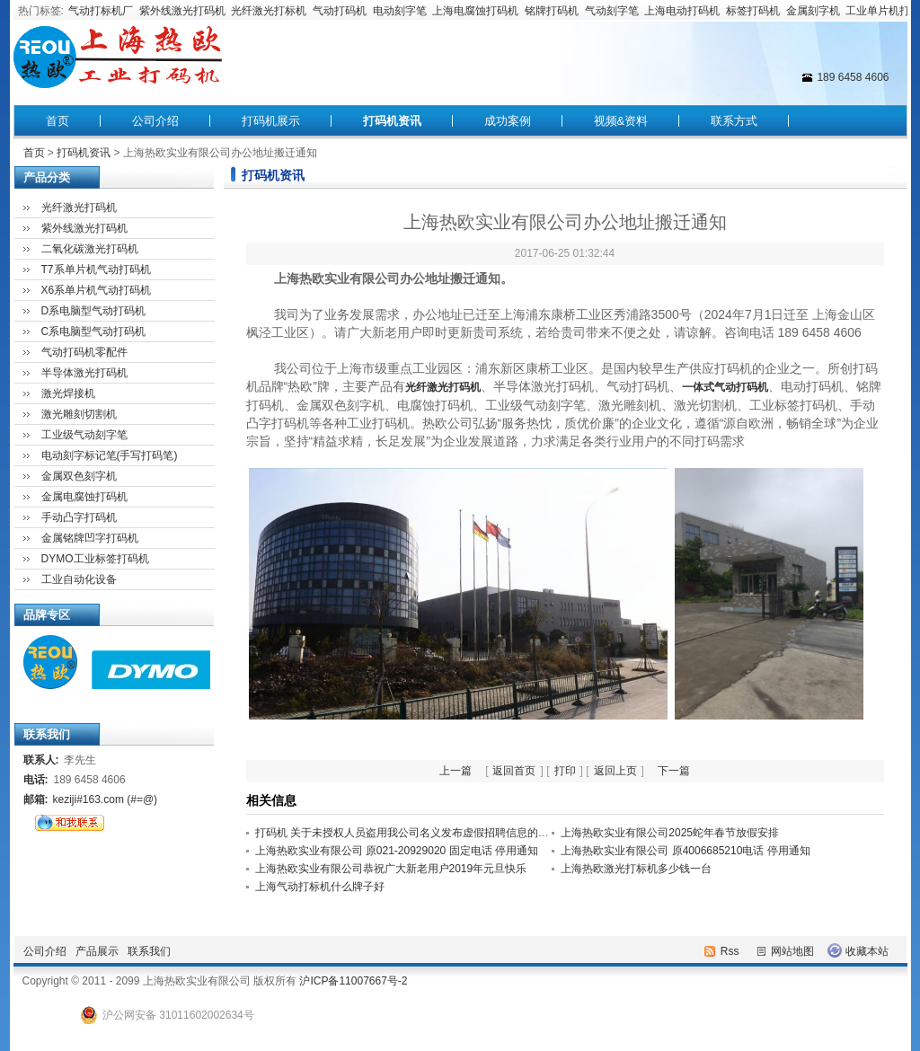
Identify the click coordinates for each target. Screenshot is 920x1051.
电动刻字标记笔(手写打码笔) (109, 455)
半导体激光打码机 (84, 373)
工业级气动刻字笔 (84, 434)
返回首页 (513, 770)
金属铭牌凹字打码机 (89, 538)
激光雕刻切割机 (79, 414)
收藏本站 (867, 951)
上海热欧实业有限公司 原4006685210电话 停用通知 (685, 850)
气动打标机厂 (100, 10)
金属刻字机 (813, 10)
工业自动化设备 (79, 579)
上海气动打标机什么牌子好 (320, 886)
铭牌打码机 (552, 10)
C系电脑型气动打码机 (93, 331)
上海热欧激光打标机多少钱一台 (636, 868)
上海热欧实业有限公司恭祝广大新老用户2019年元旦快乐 (391, 868)
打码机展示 (271, 121)
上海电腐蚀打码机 (475, 10)
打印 (565, 770)
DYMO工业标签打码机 (95, 558)
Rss (730, 951)
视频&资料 (621, 121)
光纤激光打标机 (268, 10)
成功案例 (507, 121)
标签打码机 (753, 10)
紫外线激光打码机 (182, 10)
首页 (57, 121)
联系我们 (149, 951)
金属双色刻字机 (79, 476)
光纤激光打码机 (79, 207)
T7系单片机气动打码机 (96, 269)
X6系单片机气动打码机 (96, 290)
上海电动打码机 (682, 10)
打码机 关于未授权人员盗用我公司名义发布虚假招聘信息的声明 (407, 832)
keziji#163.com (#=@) (105, 799)
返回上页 (615, 770)
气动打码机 (340, 10)
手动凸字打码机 (79, 517)
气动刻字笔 (612, 10)
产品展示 (97, 951)
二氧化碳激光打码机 (89, 249)
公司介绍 (155, 121)
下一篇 (674, 770)
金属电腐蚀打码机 (84, 496)
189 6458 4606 (853, 77)
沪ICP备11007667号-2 (353, 981)
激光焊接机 (68, 393)
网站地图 (792, 951)
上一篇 (455, 770)
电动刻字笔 (400, 10)
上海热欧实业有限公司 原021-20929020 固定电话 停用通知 (396, 850)
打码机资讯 (392, 121)
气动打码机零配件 (84, 352)
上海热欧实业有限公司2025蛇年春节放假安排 (670, 832)
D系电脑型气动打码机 (93, 311)
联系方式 (734, 121)
